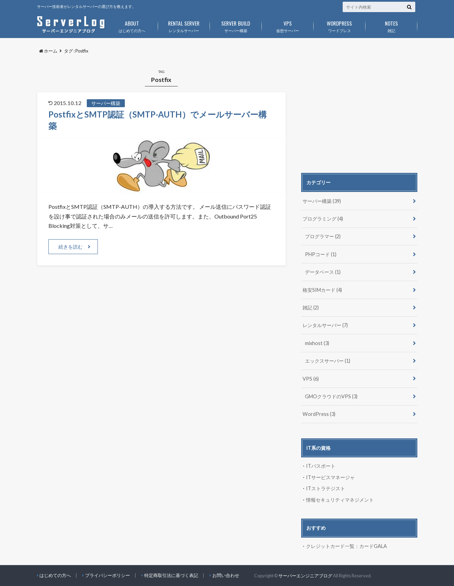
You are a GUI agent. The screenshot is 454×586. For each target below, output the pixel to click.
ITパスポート (320, 466)
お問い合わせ (225, 575)
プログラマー (323, 236)
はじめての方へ (132, 25)
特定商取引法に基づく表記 (171, 575)
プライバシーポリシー (107, 575)
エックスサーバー (327, 361)
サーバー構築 (236, 25)
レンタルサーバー (184, 25)
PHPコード (320, 254)
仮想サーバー (288, 25)
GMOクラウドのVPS (331, 396)
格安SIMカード (322, 290)
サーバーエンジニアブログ (305, 575)
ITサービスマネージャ (330, 477)
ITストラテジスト (325, 488)
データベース (323, 272)
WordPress (319, 414)
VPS (311, 379)
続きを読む (70, 247)
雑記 (391, 25)
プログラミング (323, 219)
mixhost (317, 343)
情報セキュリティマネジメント (340, 500)
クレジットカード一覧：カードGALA (346, 546)
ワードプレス (339, 25)
